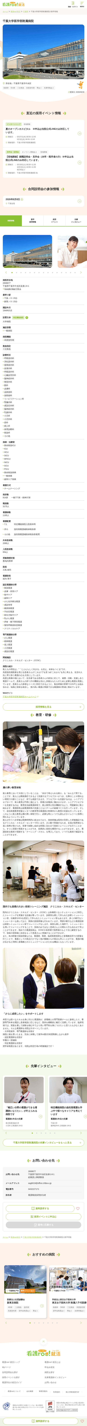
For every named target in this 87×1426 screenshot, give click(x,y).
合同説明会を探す (10, 1372)
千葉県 (25, 12)
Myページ (6, 1367)
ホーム (5, 12)
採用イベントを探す (11, 1377)
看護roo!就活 (15, 12)
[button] (11, 220)
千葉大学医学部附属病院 (32, 1237)
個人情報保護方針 (72, 1392)
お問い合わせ (50, 1382)
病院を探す (49, 1372)
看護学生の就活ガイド (12, 1382)
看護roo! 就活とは (52, 1362)
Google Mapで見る (13, 289)
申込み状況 (49, 1367)
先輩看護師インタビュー (55, 1377)
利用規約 (56, 1392)
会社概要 (29, 1391)
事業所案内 (43, 1391)
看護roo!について (14, 1391)
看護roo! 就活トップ (11, 1362)
